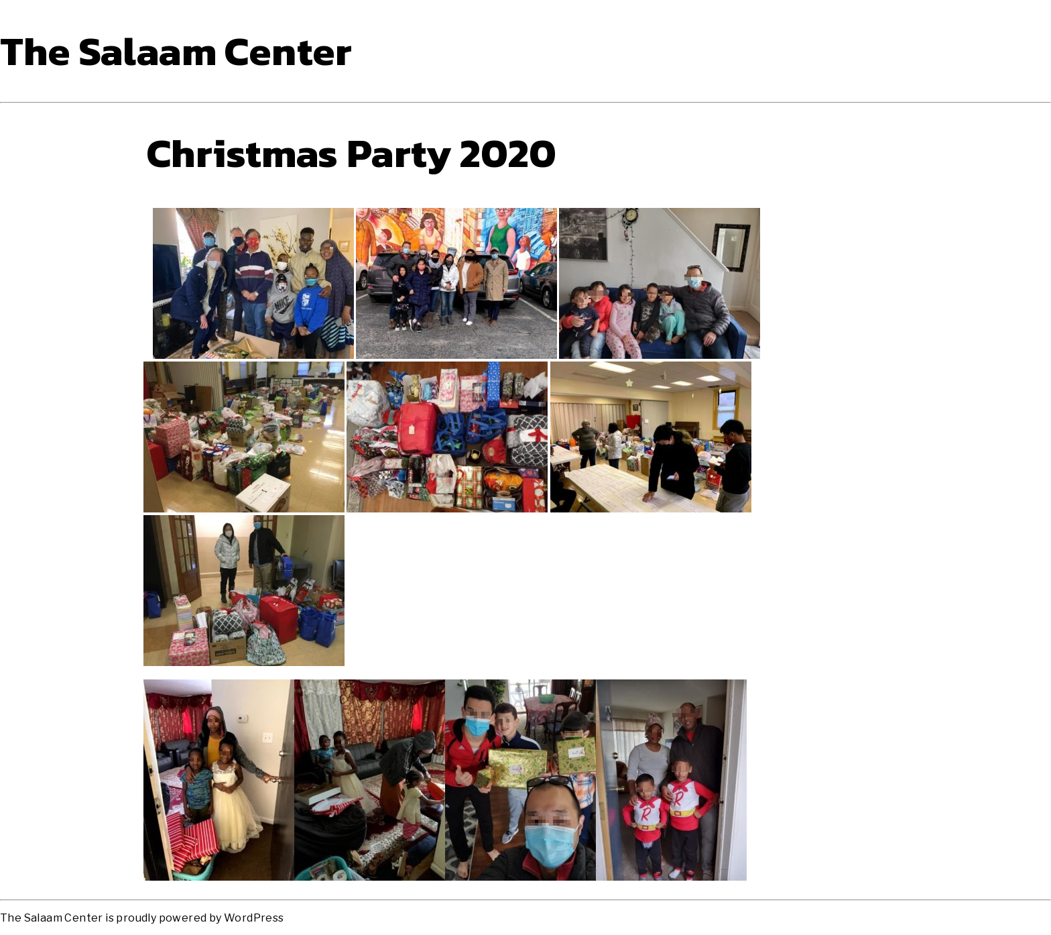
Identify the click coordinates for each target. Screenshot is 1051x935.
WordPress (254, 918)
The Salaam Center (176, 51)
